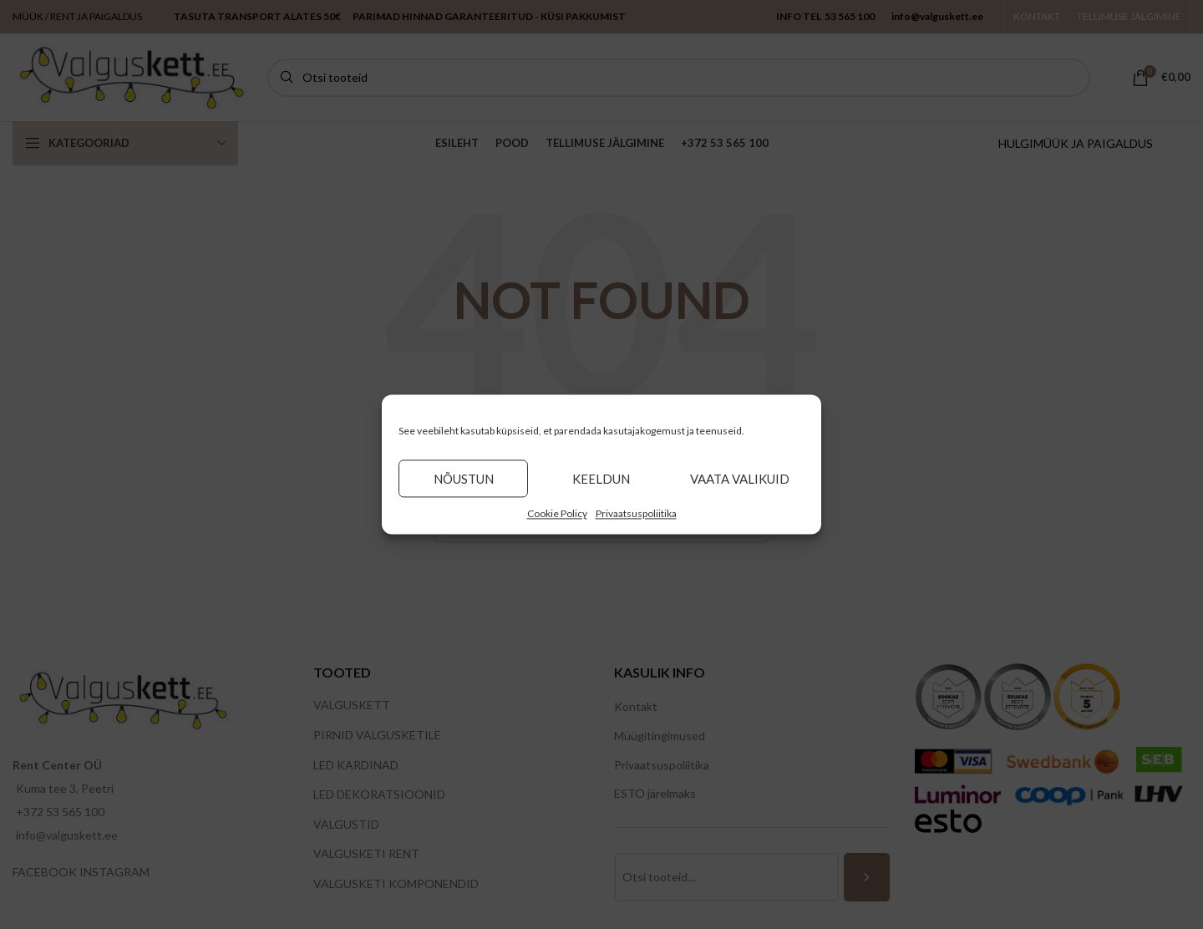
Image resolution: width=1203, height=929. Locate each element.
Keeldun (601, 478)
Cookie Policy (557, 513)
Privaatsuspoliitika (636, 513)
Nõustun (464, 478)
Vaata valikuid (739, 478)
